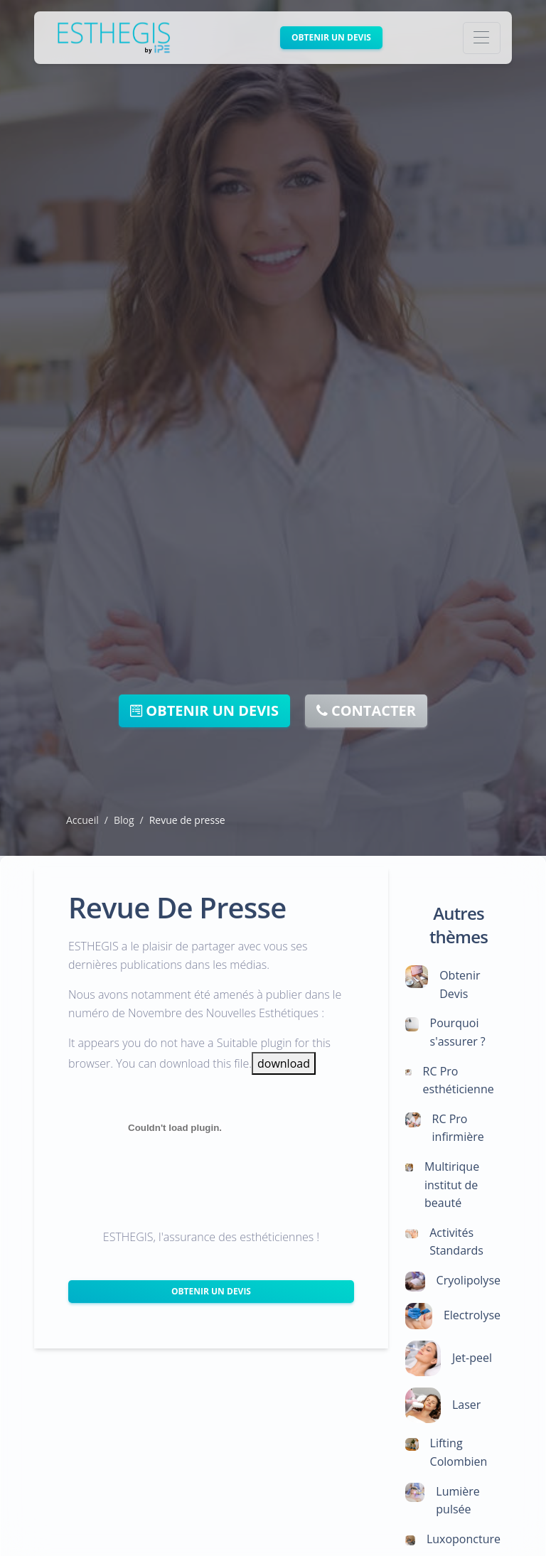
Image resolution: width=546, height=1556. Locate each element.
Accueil (82, 820)
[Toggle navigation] (481, 38)
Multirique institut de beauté (451, 1185)
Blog (124, 820)
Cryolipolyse (468, 1280)
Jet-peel (472, 1357)
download (283, 1063)
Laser (466, 1404)
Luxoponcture (463, 1539)
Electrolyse (472, 1315)
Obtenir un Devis (211, 1291)
